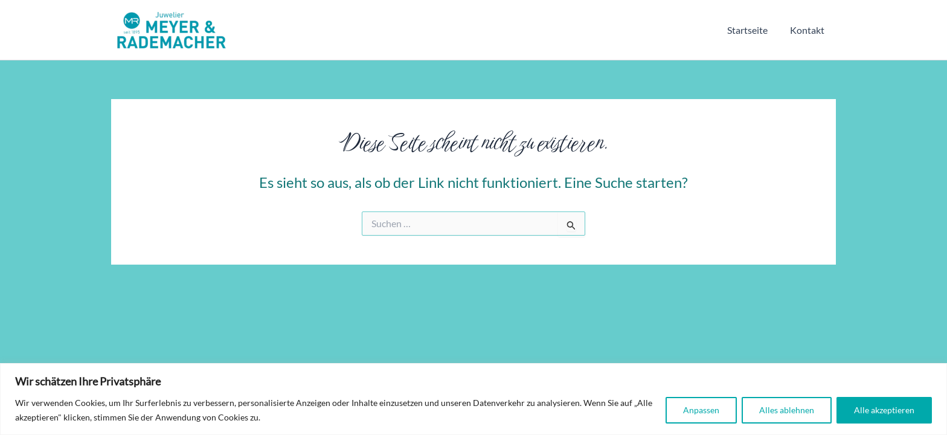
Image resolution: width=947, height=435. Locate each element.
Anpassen (701, 410)
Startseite (752, 30)
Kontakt (809, 30)
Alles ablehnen (786, 410)
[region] (473, 399)
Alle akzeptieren (884, 410)
